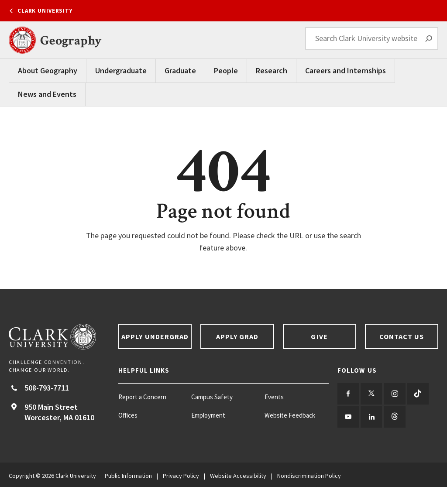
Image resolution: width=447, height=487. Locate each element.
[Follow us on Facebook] (347, 393)
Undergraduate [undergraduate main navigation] (121, 70)
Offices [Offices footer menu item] (128, 415)
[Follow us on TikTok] (414, 393)
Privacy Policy (181, 474)
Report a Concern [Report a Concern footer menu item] (142, 397)
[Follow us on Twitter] (370, 393)
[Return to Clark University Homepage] (59, 337)
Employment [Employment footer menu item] (208, 415)
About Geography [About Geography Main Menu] (47, 70)
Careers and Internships (345, 70)
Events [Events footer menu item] (274, 397)
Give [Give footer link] (319, 336)
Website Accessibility (238, 474)
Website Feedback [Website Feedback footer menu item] (290, 415)
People (226, 70)
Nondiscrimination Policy (309, 474)
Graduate (180, 70)
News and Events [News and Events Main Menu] (47, 94)
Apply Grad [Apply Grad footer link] (237, 336)
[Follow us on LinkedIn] (370, 415)
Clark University (44, 10)
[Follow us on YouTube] (347, 415)
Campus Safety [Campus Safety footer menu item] (212, 397)
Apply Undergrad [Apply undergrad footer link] (155, 336)
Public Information (128, 474)
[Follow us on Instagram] (392, 393)
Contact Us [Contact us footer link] (401, 336)
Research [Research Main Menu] (271, 70)
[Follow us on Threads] (392, 415)
